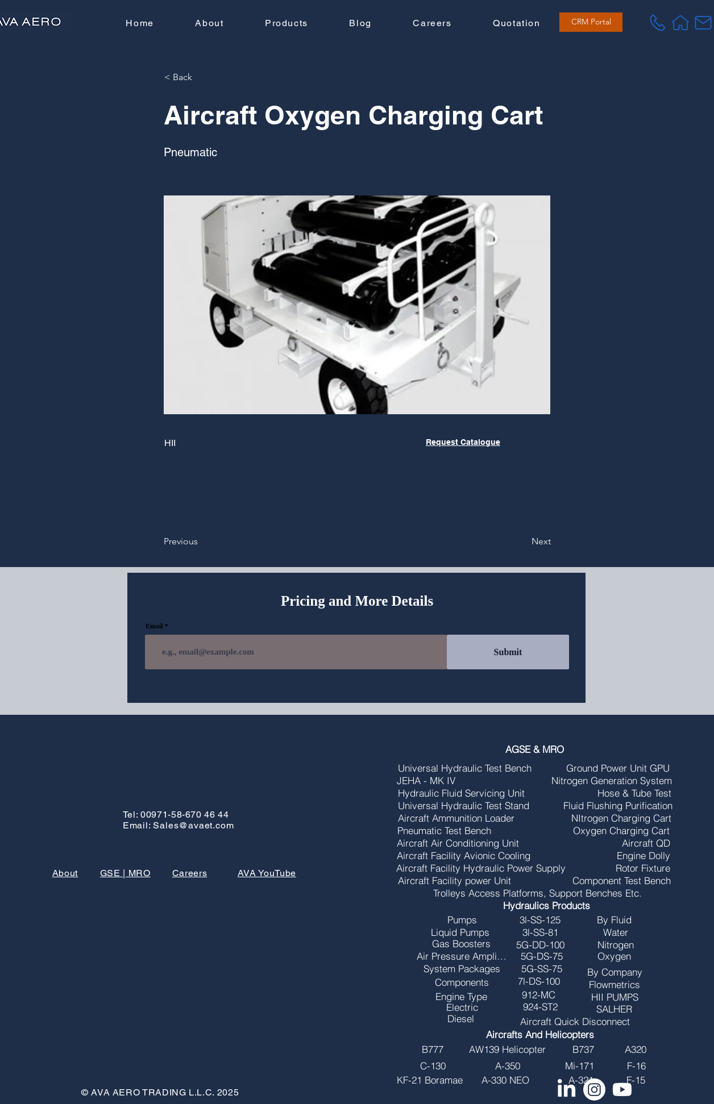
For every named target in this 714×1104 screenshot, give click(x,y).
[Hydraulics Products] (546, 905)
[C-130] (432, 1066)
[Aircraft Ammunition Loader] (456, 818)
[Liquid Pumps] (460, 932)
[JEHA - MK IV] (426, 780)
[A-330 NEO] (505, 1080)
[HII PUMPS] (615, 997)
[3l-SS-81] (540, 932)
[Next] (522, 541)
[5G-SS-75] (542, 969)
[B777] (432, 1049)
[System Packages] (462, 969)
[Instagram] (594, 1089)
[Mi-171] (580, 1066)
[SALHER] (614, 1009)
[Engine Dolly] (643, 855)
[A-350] (508, 1066)
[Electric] (462, 1007)
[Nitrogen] (616, 945)
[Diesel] (461, 1019)
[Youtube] (622, 1089)
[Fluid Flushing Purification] (618, 805)
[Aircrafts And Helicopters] (540, 1034)
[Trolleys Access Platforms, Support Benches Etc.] (537, 893)
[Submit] (508, 652)
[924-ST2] (540, 1007)
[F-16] (636, 1066)
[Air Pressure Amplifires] (462, 956)
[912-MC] (539, 995)
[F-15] (636, 1080)
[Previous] (201, 541)
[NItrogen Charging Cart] (622, 818)
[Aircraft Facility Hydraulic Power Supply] (481, 868)
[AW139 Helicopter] (508, 1049)
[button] (286, 23)
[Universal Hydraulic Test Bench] (465, 768)
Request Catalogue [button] (463, 442)
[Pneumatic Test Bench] (444, 830)
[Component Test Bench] (622, 880)
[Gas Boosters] (461, 944)
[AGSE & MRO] (534, 749)
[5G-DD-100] (540, 945)
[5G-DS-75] (542, 956)
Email (154, 626)
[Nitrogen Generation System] (611, 780)
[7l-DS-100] (539, 981)
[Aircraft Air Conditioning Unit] (458, 843)
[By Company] (615, 972)
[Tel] (657, 22)
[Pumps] (462, 920)
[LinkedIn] (566, 1089)
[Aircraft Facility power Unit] (454, 880)
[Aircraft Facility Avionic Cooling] (464, 855)
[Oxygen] (614, 956)
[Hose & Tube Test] (634, 793)
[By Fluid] (614, 920)
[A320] (635, 1049)
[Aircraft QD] (646, 843)
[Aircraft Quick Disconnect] (575, 1021)
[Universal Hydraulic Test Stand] (464, 805)
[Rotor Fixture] (643, 868)
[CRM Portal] (590, 22)
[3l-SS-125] (540, 920)
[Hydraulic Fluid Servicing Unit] (462, 793)
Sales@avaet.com (193, 825)
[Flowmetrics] (615, 984)
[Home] (680, 22)
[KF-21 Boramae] (430, 1080)
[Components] (462, 982)
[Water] (616, 932)
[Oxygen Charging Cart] (622, 830)
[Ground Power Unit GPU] (618, 768)
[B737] (583, 1049)
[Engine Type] (461, 996)
